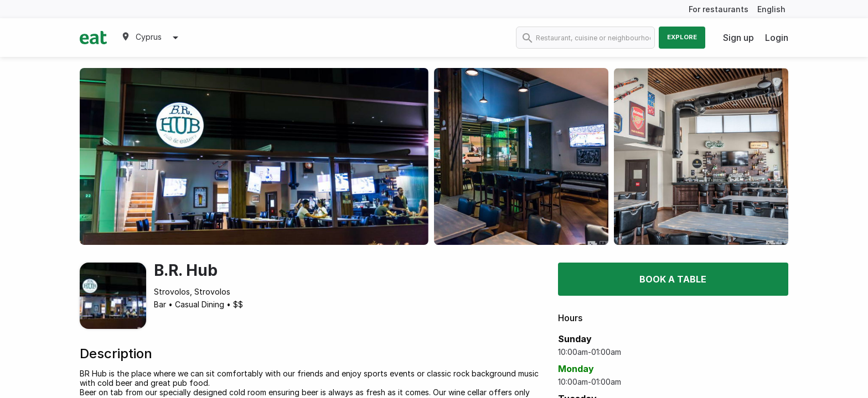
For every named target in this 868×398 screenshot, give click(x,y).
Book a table (672, 279)
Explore (682, 37)
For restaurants (718, 9)
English (771, 9)
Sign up (738, 37)
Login (776, 37)
